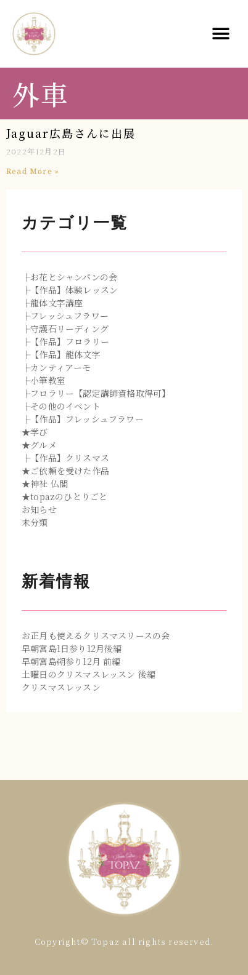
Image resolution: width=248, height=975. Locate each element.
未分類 (35, 522)
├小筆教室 (43, 380)
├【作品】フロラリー (65, 341)
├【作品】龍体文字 (61, 354)
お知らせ (39, 509)
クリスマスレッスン (61, 687)
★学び (35, 432)
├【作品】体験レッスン (70, 290)
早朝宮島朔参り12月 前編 (71, 661)
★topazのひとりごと (64, 496)
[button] (221, 34)
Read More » (32, 171)
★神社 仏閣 (45, 483)
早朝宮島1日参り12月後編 (72, 648)
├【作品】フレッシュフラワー (83, 419)
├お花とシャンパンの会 (69, 277)
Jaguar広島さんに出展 (71, 133)
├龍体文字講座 (52, 302)
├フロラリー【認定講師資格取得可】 (96, 393)
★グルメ (39, 445)
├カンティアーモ (56, 367)
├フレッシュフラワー (65, 315)
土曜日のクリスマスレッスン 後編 (88, 674)
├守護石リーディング (65, 328)
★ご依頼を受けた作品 (65, 470)
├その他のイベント (61, 406)
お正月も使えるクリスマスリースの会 (96, 635)
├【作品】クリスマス (65, 458)
